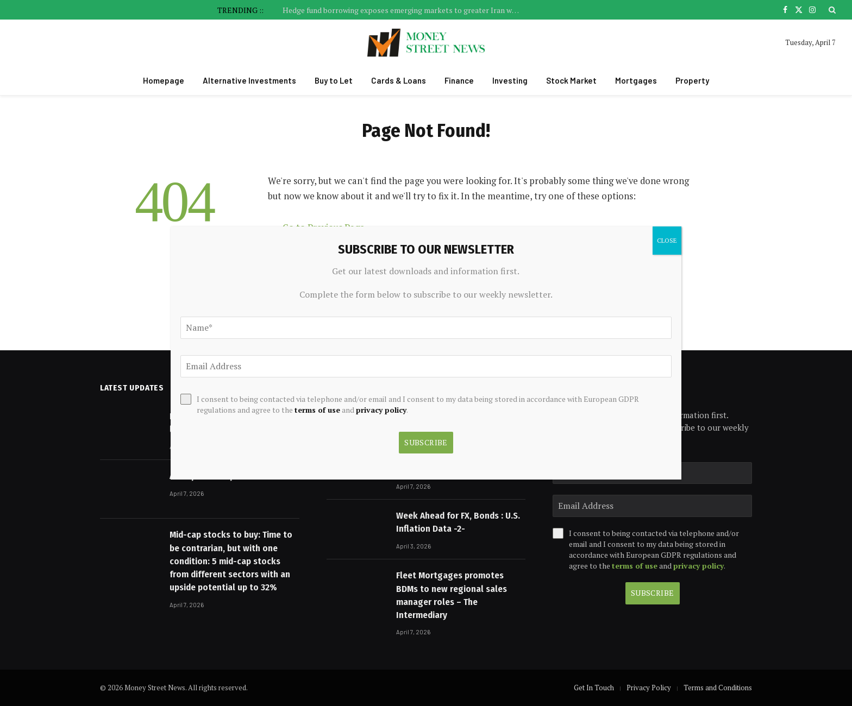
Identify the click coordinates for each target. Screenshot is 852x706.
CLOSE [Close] (667, 240)
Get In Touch (594, 687)
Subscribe (652, 593)
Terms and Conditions (718, 687)
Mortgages (636, 80)
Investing (510, 80)
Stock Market (571, 80)
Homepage (163, 80)
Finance (459, 80)
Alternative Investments (249, 80)
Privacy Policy (649, 687)
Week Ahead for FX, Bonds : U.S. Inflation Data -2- (458, 522)
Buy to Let (334, 80)
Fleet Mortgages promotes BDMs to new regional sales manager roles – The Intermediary (451, 595)
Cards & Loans (398, 80)
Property (692, 80)
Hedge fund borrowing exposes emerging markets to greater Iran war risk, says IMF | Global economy (405, 10)
